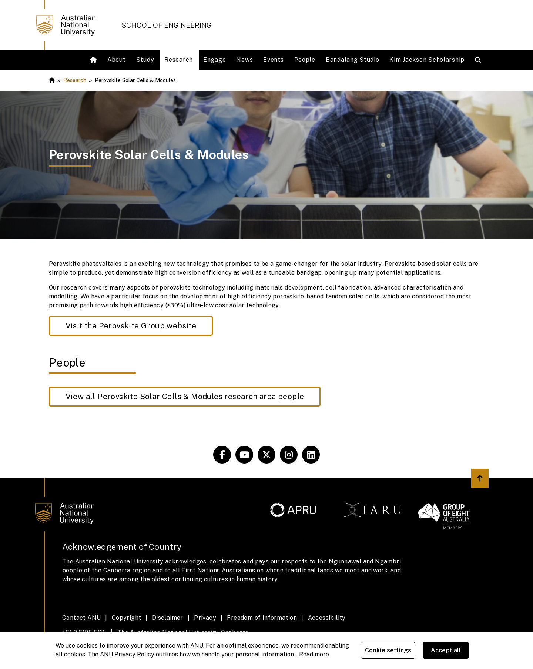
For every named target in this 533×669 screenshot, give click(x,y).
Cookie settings (388, 650)
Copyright (126, 617)
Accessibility (327, 617)
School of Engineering (166, 25)
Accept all (446, 650)
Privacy (205, 617)
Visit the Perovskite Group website (131, 325)
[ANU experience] (244, 455)
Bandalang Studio (352, 59)
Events (273, 59)
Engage (214, 59)
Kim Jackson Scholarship (427, 59)
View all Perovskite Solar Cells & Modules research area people (185, 396)
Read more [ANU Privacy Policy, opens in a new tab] (314, 654)
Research (178, 59)
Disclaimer (167, 617)
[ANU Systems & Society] (222, 455)
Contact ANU (81, 617)
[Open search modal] (479, 60)
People (304, 59)
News (244, 59)
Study (145, 59)
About (116, 59)
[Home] (94, 60)
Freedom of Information (262, 617)
